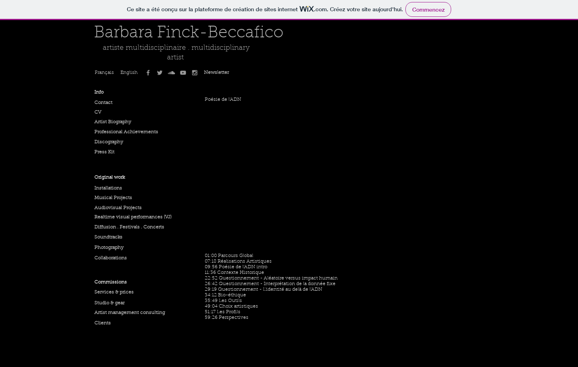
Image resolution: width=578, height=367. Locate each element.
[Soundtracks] (113, 237)
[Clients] (117, 323)
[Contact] (113, 103)
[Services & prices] (125, 292)
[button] (113, 92)
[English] (130, 73)
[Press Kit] (113, 152)
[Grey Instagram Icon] (194, 72)
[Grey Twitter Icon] (159, 72)
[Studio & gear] (115, 303)
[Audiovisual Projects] (125, 208)
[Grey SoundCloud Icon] (171, 72)
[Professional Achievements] (126, 132)
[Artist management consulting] (129, 313)
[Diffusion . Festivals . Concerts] (129, 227)
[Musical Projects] (113, 198)
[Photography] (117, 248)
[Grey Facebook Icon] (148, 72)
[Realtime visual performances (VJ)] (133, 217)
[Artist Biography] (113, 122)
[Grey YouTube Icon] (183, 72)
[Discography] (113, 142)
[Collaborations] (117, 258)
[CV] (113, 112)
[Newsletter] (216, 73)
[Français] (106, 73)
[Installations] (117, 188)
